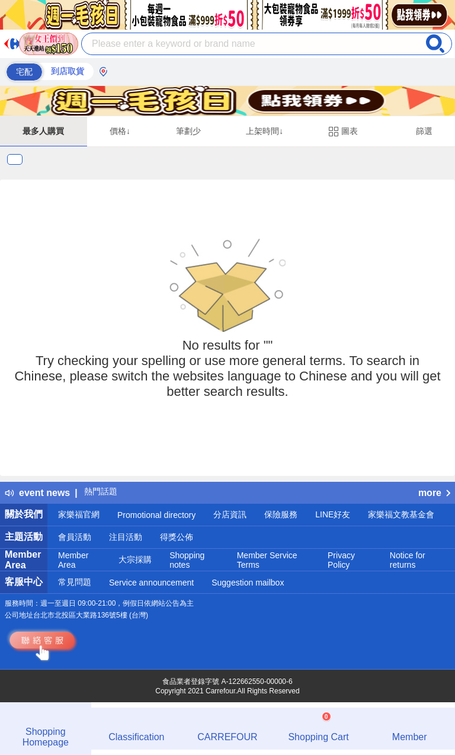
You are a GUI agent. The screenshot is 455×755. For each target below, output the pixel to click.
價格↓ (120, 131)
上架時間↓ (264, 131)
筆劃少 (188, 131)
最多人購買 (43, 131)
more (434, 493)
